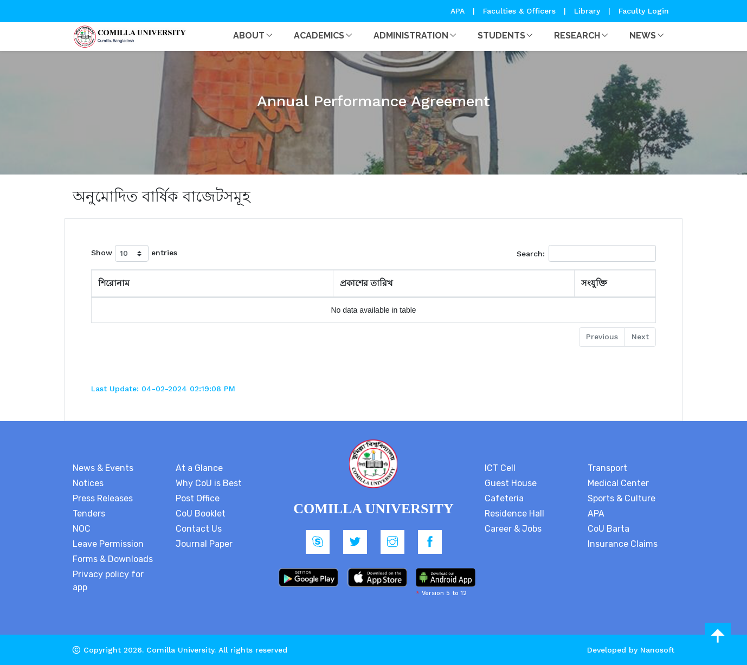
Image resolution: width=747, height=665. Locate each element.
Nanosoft (657, 649)
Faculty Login (644, 11)
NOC (82, 529)
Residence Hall (514, 513)
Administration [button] (411, 35)
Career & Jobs (513, 529)
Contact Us (199, 529)
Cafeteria (504, 498)
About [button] (249, 35)
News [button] (642, 35)
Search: (586, 253)
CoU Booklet (201, 513)
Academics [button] (319, 35)
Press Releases (103, 498)
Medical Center (618, 483)
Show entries (134, 253)
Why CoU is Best (209, 483)
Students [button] (501, 35)
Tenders (89, 513)
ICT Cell (500, 468)
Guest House (511, 483)
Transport (607, 468)
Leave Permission (108, 544)
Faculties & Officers (519, 11)
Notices (88, 483)
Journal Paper (204, 544)
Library (588, 11)
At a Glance (199, 468)
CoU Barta (608, 529)
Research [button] (577, 35)
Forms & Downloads (113, 559)
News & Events (103, 468)
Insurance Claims (623, 544)
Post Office (198, 498)
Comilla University (180, 649)
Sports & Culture (621, 498)
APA (458, 11)
